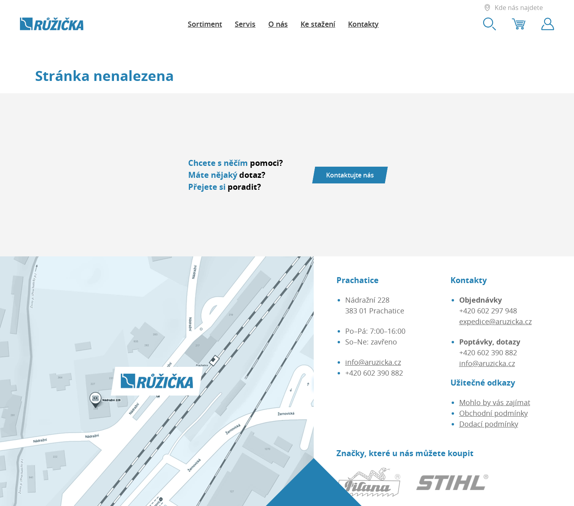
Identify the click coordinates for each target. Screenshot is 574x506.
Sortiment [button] (205, 24)
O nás (278, 24)
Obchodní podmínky (493, 413)
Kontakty (363, 24)
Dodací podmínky (488, 424)
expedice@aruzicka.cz (495, 321)
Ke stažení (318, 24)
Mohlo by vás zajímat (494, 402)
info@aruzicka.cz (373, 362)
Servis (245, 24)
